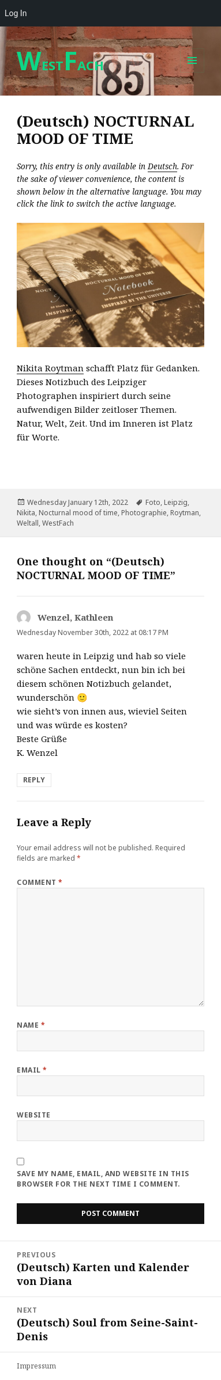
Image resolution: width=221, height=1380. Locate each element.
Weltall (28, 523)
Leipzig (176, 502)
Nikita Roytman (50, 368)
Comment (39, 882)
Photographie (144, 513)
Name (31, 1025)
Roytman (184, 513)
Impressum (36, 1366)
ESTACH (60, 65)
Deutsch (162, 166)
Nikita (26, 513)
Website (33, 1115)
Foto (152, 502)
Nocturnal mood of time (78, 513)
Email (32, 1070)
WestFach (58, 523)
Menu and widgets (192, 72)
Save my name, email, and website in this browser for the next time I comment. (103, 1179)
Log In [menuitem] (16, 13)
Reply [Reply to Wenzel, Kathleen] (34, 780)
